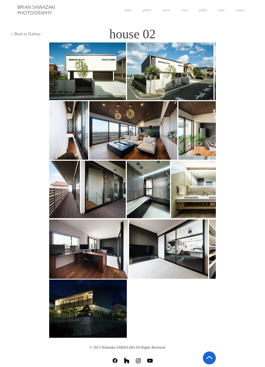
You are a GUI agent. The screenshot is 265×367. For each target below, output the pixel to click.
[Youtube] (150, 360)
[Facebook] (115, 360)
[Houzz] (126, 360)
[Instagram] (138, 360)
